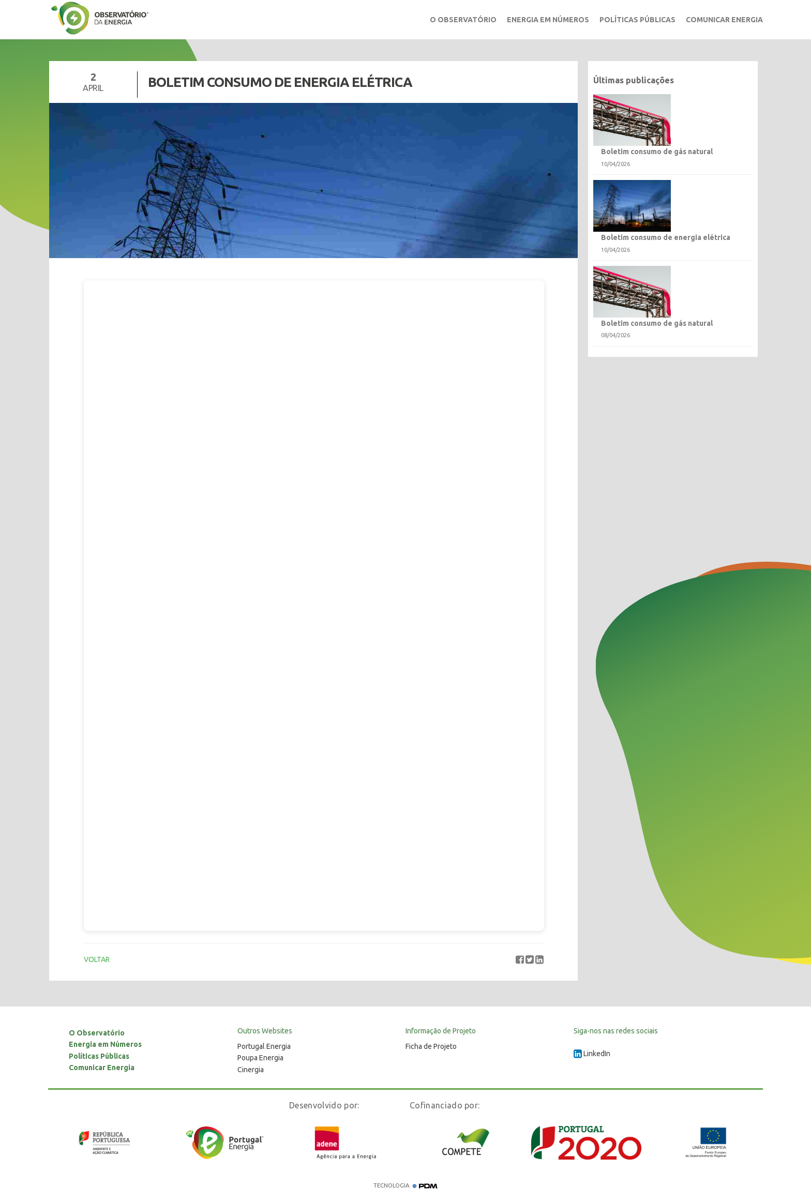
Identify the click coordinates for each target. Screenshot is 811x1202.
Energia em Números (548, 20)
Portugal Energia (264, 1046)
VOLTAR (97, 959)
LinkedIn (592, 1053)
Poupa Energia (260, 1058)
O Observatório (463, 20)
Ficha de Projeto (431, 1046)
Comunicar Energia (724, 20)
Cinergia (250, 1069)
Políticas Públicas (637, 20)
